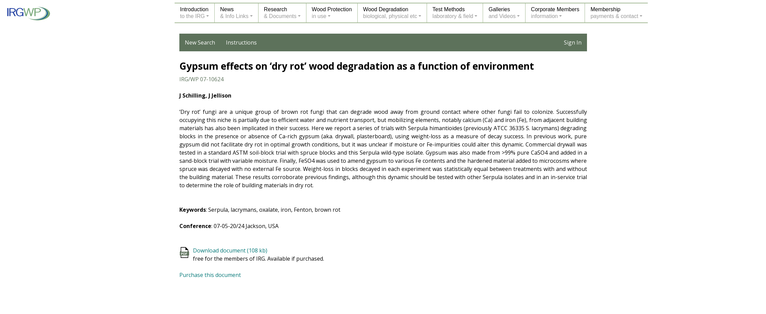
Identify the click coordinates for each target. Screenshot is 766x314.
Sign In (573, 42)
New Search (200, 42)
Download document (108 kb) (230, 250)
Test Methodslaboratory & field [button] (452, 12)
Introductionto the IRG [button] (194, 12)
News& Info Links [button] (234, 12)
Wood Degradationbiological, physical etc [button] (390, 12)
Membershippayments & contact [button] (614, 12)
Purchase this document (210, 275)
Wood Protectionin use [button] (332, 12)
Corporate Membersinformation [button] (555, 12)
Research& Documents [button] (280, 12)
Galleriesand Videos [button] (502, 12)
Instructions (241, 42)
